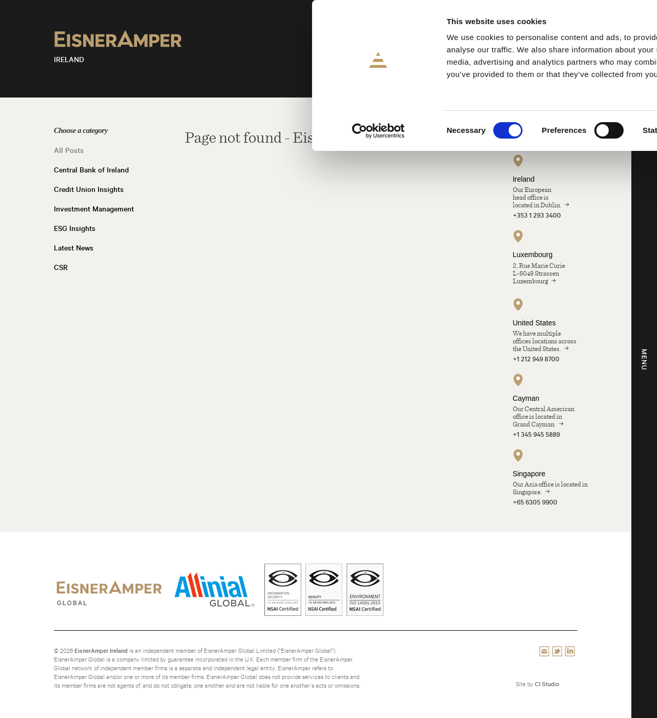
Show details (539, 130)
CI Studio (547, 684)
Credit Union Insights (89, 189)
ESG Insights (74, 228)
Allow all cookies (571, 25)
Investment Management (94, 209)
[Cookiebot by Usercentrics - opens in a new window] (66, 131)
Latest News (73, 248)
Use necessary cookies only (571, 85)
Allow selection (571, 55)
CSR (61, 267)
